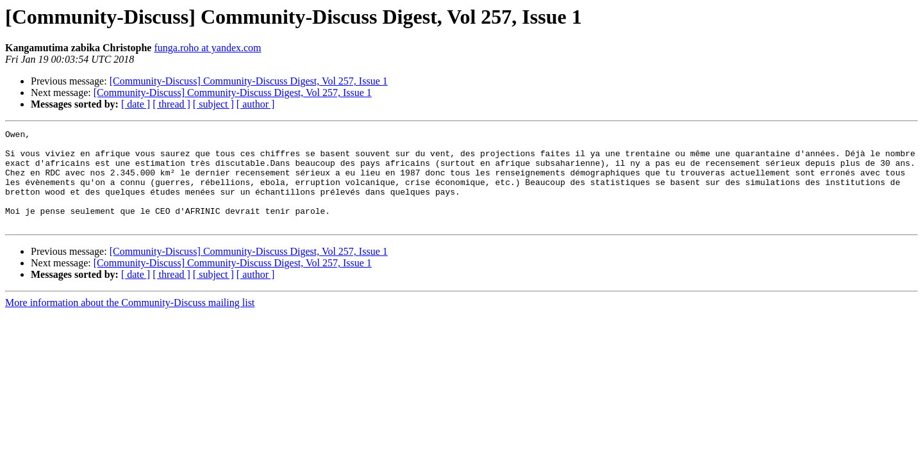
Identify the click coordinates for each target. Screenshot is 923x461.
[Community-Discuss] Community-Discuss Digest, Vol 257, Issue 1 (249, 81)
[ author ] (256, 104)
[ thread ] (171, 104)
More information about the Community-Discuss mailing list (129, 321)
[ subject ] (213, 104)
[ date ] (135, 104)
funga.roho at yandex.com (207, 47)
